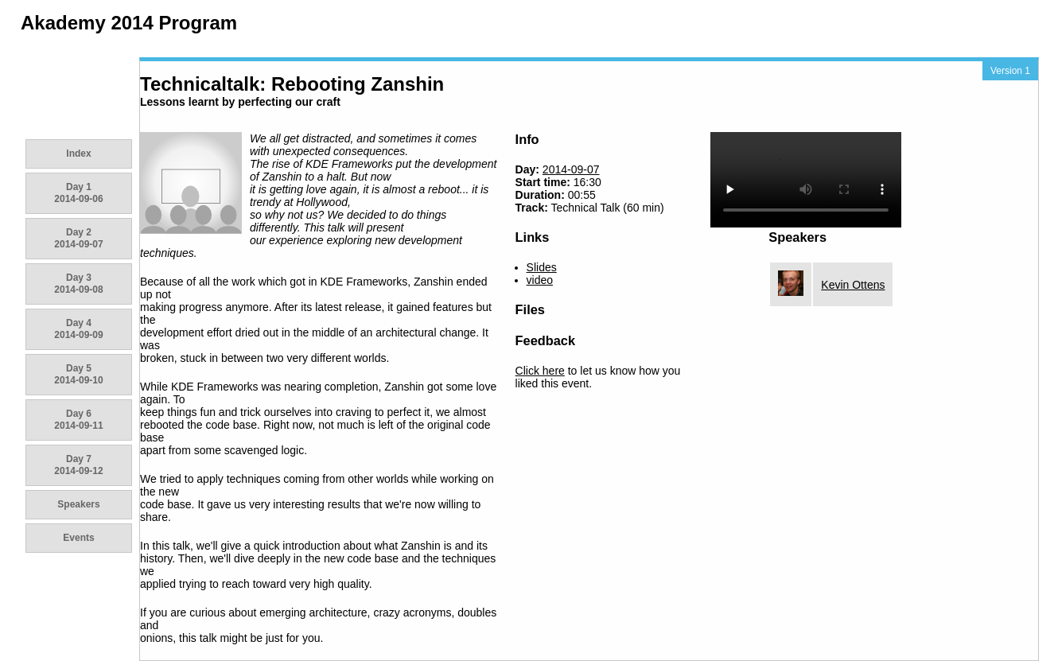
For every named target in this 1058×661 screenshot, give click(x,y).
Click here (540, 370)
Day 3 (78, 283)
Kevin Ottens (853, 284)
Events (78, 537)
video (540, 280)
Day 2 (78, 238)
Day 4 (78, 328)
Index (78, 153)
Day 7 (78, 464)
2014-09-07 (571, 169)
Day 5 (78, 374)
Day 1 (78, 192)
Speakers (78, 504)
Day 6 (78, 419)
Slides (542, 267)
